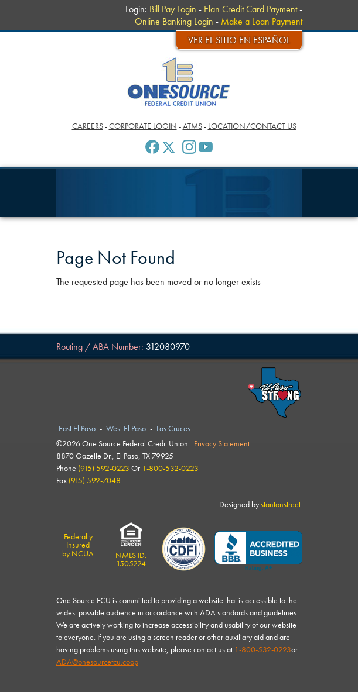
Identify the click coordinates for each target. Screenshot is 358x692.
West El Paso (126, 428)
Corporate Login (143, 126)
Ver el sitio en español (239, 40)
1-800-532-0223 (262, 649)
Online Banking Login (174, 21)
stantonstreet (281, 504)
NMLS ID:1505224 (130, 555)
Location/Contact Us (252, 126)
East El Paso (77, 428)
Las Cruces (173, 428)
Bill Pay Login (172, 9)
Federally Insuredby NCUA (78, 545)
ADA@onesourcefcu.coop (97, 661)
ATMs (192, 126)
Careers (87, 126)
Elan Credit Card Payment (250, 9)
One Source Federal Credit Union (179, 81)
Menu (26, 11)
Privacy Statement (222, 443)
